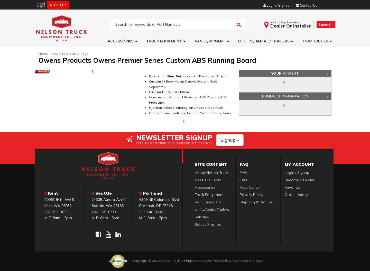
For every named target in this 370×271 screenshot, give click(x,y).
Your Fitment (285, 73)
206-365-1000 (104, 212)
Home (43, 54)
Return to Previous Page (70, 54)
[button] (123, 41)
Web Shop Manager (247, 261)
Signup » (229, 140)
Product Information (285, 96)
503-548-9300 (151, 212)
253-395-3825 (56, 212)
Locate (326, 25)
